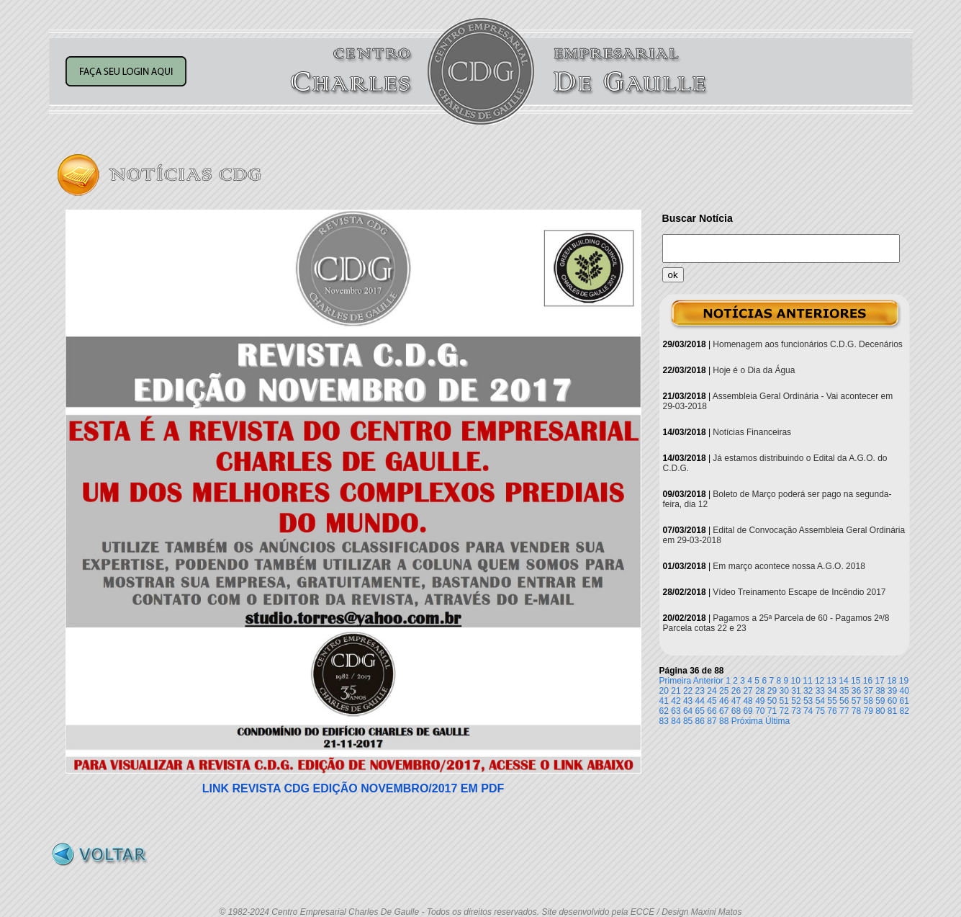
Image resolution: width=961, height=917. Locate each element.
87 (711, 721)
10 (795, 681)
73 (795, 711)
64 (687, 711)
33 (820, 691)
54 (820, 701)
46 (723, 701)
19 (903, 681)
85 (687, 721)
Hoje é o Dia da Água (754, 370)
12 (819, 681)
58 (867, 701)
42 (675, 701)
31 (795, 691)
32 (808, 691)
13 (831, 681)
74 (808, 711)
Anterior (708, 681)
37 (867, 691)
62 (664, 711)
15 (855, 681)
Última (777, 721)
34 (831, 691)
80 (880, 711)
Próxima (747, 721)
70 (759, 711)
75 (820, 711)
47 (736, 701)
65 (700, 711)
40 (904, 691)
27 (747, 691)
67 (723, 711)
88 (723, 721)
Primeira (675, 681)
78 (856, 711)
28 (759, 691)
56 (844, 701)
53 (808, 701)
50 (772, 701)
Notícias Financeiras (752, 432)
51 (784, 701)
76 (831, 711)
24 (711, 691)
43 (687, 701)
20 (664, 691)
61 (904, 701)
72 (784, 711)
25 (723, 691)
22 (687, 691)
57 (856, 701)
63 (675, 711)
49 (759, 701)
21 (675, 691)
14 (843, 681)
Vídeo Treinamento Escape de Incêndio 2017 (799, 592)
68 (736, 711)
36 (856, 691)
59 (880, 701)
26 (736, 691)
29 (772, 691)
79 (867, 711)
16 (867, 681)
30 (784, 691)
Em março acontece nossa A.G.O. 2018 (789, 566)
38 (880, 691)
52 (795, 701)
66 (711, 711)
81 (892, 711)
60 (892, 701)
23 (700, 691)
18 (891, 681)
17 (879, 681)
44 (700, 701)
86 (700, 721)
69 (747, 711)
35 (844, 691)
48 (747, 701)
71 (772, 711)
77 (844, 711)
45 (711, 701)
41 (664, 701)
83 (664, 721)
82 (904, 711)
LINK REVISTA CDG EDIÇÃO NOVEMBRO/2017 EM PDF (353, 788)
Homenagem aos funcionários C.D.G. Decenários (807, 344)
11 (807, 681)
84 (675, 721)
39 (892, 691)
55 (831, 701)
